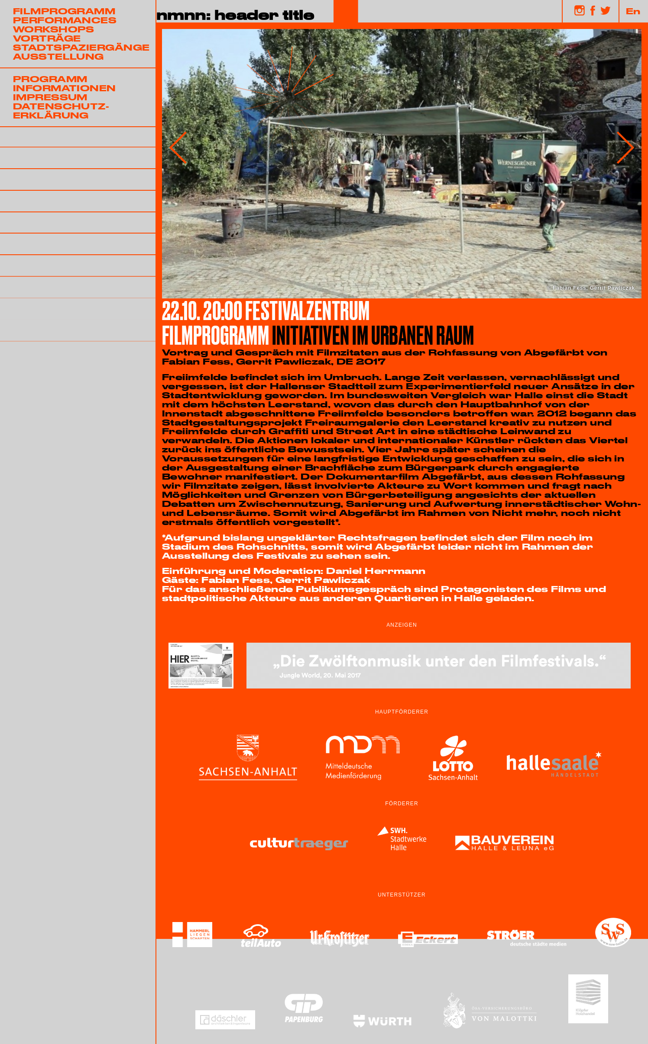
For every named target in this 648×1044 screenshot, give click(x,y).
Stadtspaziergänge (81, 47)
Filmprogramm (64, 11)
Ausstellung (58, 56)
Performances (65, 20)
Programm (50, 79)
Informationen (64, 88)
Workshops (53, 29)
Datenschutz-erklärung (61, 110)
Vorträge (47, 38)
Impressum (50, 97)
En (633, 11)
